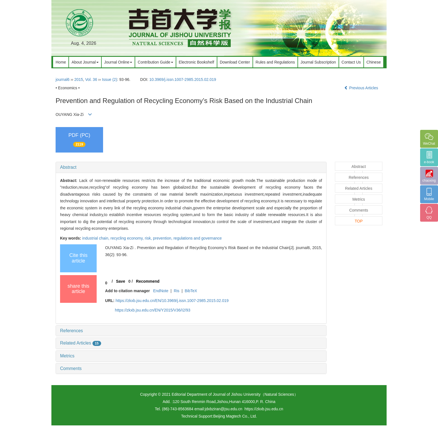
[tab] (191, 167)
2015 (78, 79)
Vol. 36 (91, 79)
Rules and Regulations (275, 62)
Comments (71, 368)
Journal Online (118, 62)
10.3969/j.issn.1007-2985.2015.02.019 (182, 79)
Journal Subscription (318, 62)
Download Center (235, 62)
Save (120, 281)
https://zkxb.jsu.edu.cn (263, 409)
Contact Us (351, 62)
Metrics (67, 355)
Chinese (373, 62)
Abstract (68, 167)
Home (61, 62)
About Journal (85, 62)
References (71, 330)
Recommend (148, 281)
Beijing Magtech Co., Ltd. (235, 416)
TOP (359, 221)
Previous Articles (361, 88)
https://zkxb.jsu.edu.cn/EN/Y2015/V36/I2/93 (152, 310)
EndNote (160, 291)
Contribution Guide (155, 62)
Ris (176, 291)
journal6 (63, 79)
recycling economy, (128, 238)
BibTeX (191, 291)
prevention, (163, 238)
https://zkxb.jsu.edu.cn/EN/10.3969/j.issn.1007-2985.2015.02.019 (172, 300)
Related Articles (80, 343)
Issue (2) (109, 79)
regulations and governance (197, 238)
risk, (149, 238)
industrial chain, (96, 238)
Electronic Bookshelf (196, 62)
